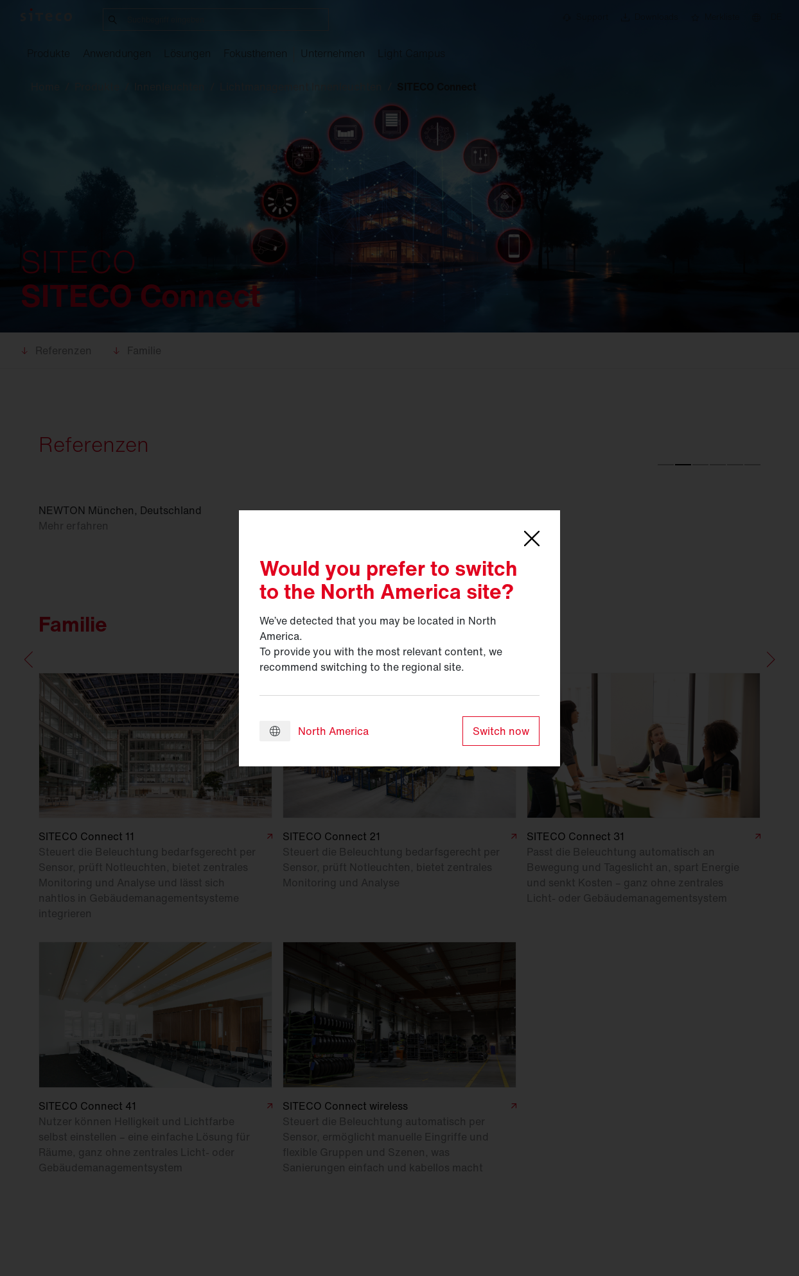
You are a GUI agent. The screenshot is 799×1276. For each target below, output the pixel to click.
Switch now (501, 731)
